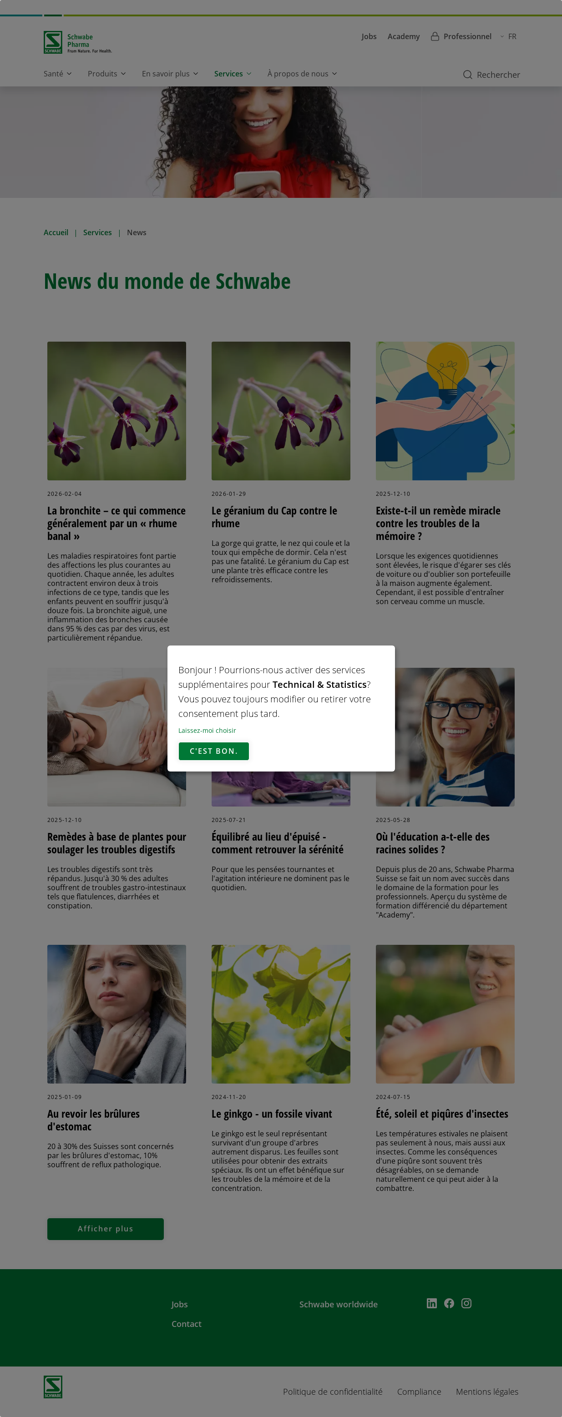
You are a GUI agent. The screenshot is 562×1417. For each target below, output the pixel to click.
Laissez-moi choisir (207, 730)
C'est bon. (214, 751)
